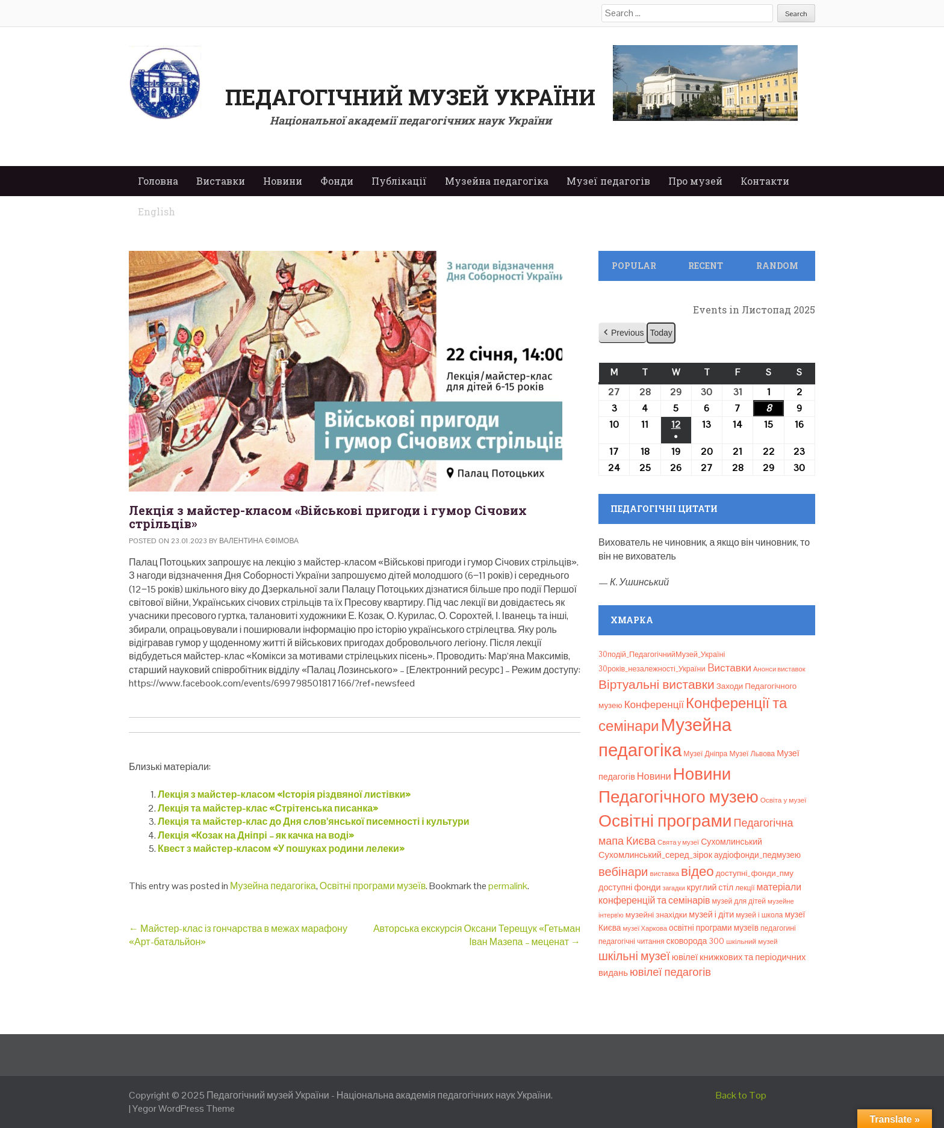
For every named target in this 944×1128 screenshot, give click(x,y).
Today (661, 332)
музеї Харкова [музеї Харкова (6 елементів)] (645, 928)
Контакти (765, 180)
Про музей (695, 180)
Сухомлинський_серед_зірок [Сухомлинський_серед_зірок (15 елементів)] (655, 854)
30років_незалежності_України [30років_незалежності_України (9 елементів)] (652, 669)
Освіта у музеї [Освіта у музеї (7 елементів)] (783, 799)
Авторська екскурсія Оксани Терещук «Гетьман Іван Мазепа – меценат (476, 935)
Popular (634, 265)
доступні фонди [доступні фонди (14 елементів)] (629, 887)
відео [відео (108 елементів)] (697, 871)
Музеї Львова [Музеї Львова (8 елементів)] (752, 754)
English (156, 211)
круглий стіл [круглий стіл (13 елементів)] (710, 887)
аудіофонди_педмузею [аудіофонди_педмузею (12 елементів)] (757, 854)
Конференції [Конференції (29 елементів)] (654, 704)
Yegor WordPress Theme (183, 1108)
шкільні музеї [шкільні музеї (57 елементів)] (634, 956)
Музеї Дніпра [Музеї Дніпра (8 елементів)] (705, 754)
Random (777, 265)
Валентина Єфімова (259, 541)
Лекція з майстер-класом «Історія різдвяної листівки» (284, 794)
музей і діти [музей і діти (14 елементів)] (711, 914)
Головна (158, 180)
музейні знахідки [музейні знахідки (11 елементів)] (656, 915)
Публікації (399, 180)
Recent (705, 265)
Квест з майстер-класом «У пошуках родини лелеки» (281, 848)
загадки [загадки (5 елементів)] (674, 888)
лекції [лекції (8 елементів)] (744, 888)
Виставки (220, 180)
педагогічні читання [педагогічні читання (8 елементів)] (631, 941)
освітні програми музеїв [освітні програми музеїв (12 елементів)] (714, 927)
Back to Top (741, 1095)
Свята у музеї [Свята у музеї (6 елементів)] (678, 842)
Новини (282, 180)
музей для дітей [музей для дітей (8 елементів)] (739, 901)
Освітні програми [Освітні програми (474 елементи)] (665, 820)
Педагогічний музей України (410, 96)
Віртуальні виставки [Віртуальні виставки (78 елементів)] (656, 684)
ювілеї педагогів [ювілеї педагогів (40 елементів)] (670, 972)
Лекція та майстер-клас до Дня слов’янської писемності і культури (314, 821)
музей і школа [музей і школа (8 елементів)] (759, 915)
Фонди (336, 180)
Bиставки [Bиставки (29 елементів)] (729, 667)
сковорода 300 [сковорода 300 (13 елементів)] (695, 940)
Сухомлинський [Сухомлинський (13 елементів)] (731, 841)
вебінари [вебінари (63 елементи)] (623, 872)
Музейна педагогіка (496, 180)
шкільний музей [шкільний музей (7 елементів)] (751, 941)
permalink (507, 886)
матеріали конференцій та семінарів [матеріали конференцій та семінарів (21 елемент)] (699, 894)
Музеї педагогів (608, 180)
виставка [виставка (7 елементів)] (664, 873)
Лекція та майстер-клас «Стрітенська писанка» (268, 808)
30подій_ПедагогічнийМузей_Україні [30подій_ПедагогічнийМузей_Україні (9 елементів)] (661, 654)
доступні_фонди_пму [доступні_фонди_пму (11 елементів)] (754, 873)
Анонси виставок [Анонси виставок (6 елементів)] (779, 669)
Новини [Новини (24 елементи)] (654, 776)
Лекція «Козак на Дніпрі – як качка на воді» (256, 835)
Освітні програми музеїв (373, 886)
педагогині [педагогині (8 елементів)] (778, 928)
